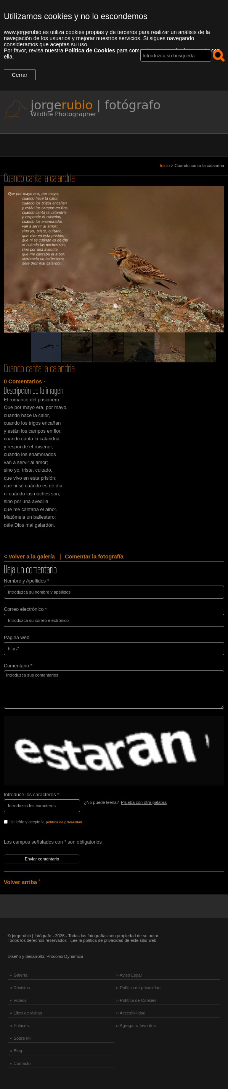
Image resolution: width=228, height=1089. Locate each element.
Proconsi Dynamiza (65, 956)
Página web (16, 637)
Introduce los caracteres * (31, 794)
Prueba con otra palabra (144, 802)
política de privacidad (64, 822)
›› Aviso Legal (129, 975)
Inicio (165, 165)
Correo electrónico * (25, 609)
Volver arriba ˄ (22, 882)
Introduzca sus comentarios (114, 689)
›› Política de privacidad (138, 987)
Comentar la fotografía (94, 556)
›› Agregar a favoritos (136, 1025)
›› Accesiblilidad (131, 1013)
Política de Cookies (90, 50)
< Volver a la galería (29, 556)
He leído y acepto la (62, 822)
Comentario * (18, 666)
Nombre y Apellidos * (26, 581)
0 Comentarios (23, 381)
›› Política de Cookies (136, 1000)
